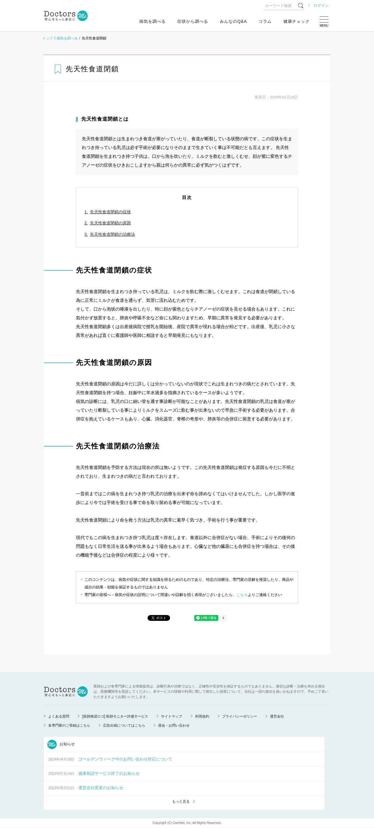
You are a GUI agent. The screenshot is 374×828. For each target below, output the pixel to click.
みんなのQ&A (233, 21)
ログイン (321, 5)
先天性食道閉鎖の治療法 (112, 234)
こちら (242, 595)
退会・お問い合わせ (174, 725)
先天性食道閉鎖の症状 (110, 211)
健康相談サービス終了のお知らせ (109, 773)
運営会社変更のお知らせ (100, 787)
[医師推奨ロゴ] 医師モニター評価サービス (115, 716)
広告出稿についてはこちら (124, 725)
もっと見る (181, 802)
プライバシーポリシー (239, 716)
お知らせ (61, 744)
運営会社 (277, 716)
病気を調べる (152, 21)
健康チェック (296, 21)
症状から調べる (192, 21)
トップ (47, 38)
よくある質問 (58, 716)
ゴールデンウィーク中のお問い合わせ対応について (125, 759)
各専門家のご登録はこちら (69, 725)
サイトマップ (171, 716)
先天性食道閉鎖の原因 (110, 223)
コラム (265, 21)
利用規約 (202, 716)
